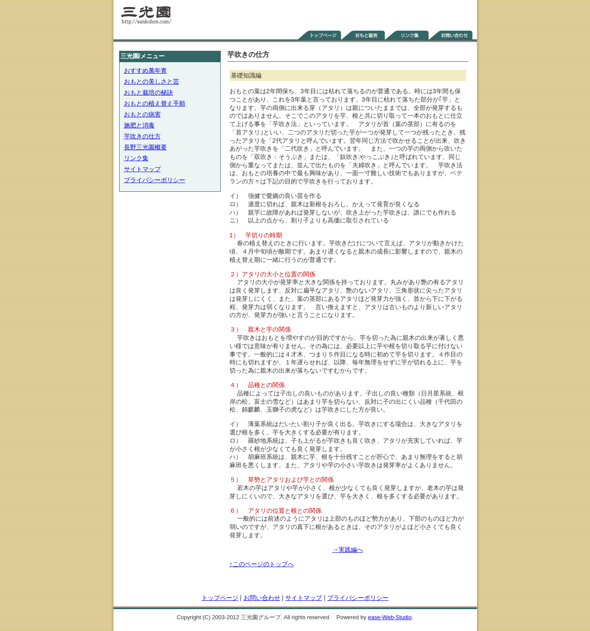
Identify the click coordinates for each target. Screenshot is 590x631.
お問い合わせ (262, 597)
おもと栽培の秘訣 (148, 92)
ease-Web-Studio (390, 617)
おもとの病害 (142, 114)
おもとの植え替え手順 (154, 103)
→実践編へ (347, 549)
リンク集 (136, 158)
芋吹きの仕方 (142, 136)
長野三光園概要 (145, 147)
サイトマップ (142, 169)
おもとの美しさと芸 (151, 81)
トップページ (219, 597)
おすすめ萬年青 (145, 70)
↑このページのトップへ (262, 564)
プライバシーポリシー (154, 179)
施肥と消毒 (139, 125)
